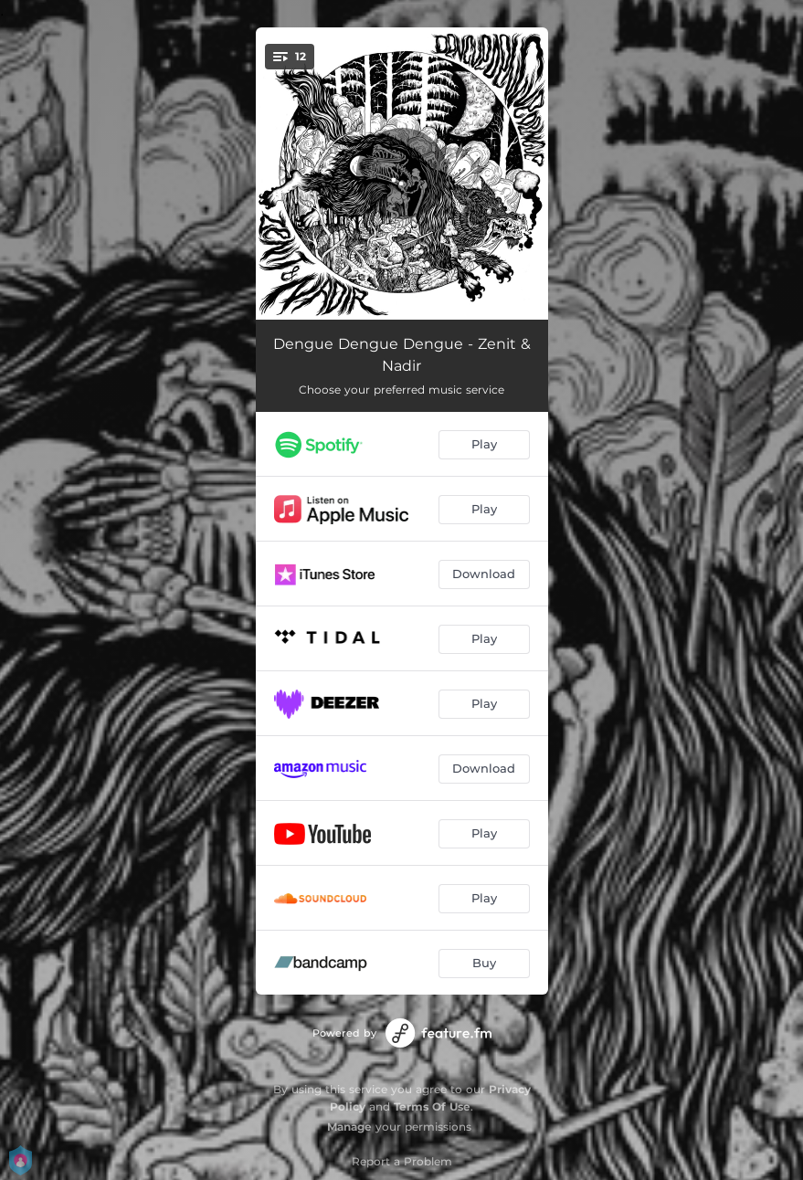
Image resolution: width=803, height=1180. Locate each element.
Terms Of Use (432, 1106)
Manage (349, 1126)
